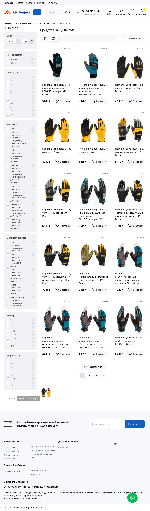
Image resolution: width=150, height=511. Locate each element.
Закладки (35, 474)
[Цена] (11, 41)
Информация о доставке (43, 450)
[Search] (70, 12)
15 (119, 38)
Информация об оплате (42, 446)
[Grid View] (54, 38)
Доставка (8, 2)
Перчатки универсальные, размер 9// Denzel (93, 150)
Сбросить (10, 398)
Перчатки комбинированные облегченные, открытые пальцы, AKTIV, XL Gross (55, 342)
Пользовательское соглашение (13, 456)
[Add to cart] (62, 101)
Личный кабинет (12, 471)
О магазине (9, 447)
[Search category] (66, 12)
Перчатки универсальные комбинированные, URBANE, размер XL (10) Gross (56, 89)
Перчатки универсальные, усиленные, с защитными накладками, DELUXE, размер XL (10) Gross (93, 214)
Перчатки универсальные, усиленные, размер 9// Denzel (56, 212)
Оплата (19, 2)
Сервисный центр (35, 2)
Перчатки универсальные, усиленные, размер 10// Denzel (129, 152)
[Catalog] (37, 12)
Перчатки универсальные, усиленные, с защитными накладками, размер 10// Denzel (56, 278)
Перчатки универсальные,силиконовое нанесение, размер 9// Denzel (93, 278)
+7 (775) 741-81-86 (88, 11)
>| (103, 375)
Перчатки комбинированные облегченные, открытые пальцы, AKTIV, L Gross (128, 278)
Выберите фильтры (28, 398)
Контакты (52, 2)
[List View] (45, 38)
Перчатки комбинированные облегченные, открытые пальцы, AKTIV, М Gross (92, 342)
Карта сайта (64, 447)
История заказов (39, 470)
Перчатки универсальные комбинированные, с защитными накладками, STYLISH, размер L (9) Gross (93, 89)
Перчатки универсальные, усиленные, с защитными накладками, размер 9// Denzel (129, 214)
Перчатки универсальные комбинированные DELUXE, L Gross (129, 341)
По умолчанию (135, 38)
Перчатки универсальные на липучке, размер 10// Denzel (129, 88)
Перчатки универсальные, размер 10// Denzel (56, 150)
